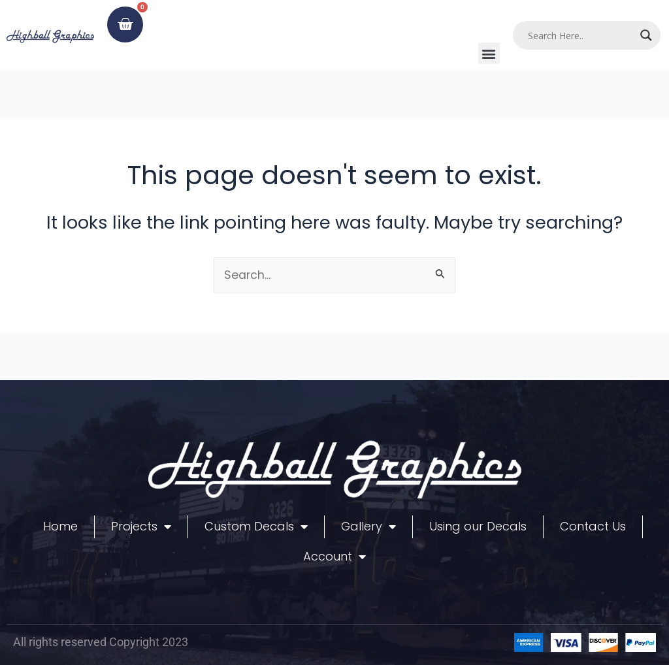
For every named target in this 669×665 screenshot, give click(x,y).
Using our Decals (478, 526)
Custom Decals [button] (256, 526)
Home (60, 526)
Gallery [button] (368, 526)
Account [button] (334, 556)
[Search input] (581, 35)
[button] (489, 53)
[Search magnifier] (646, 35)
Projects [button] (141, 526)
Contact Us (593, 526)
